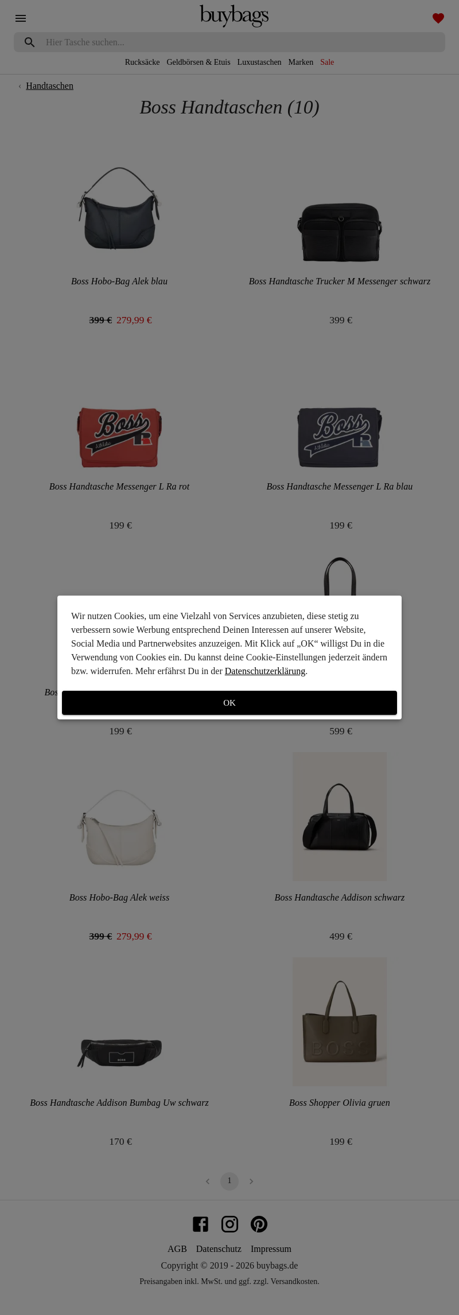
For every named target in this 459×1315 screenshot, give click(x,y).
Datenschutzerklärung (265, 671)
